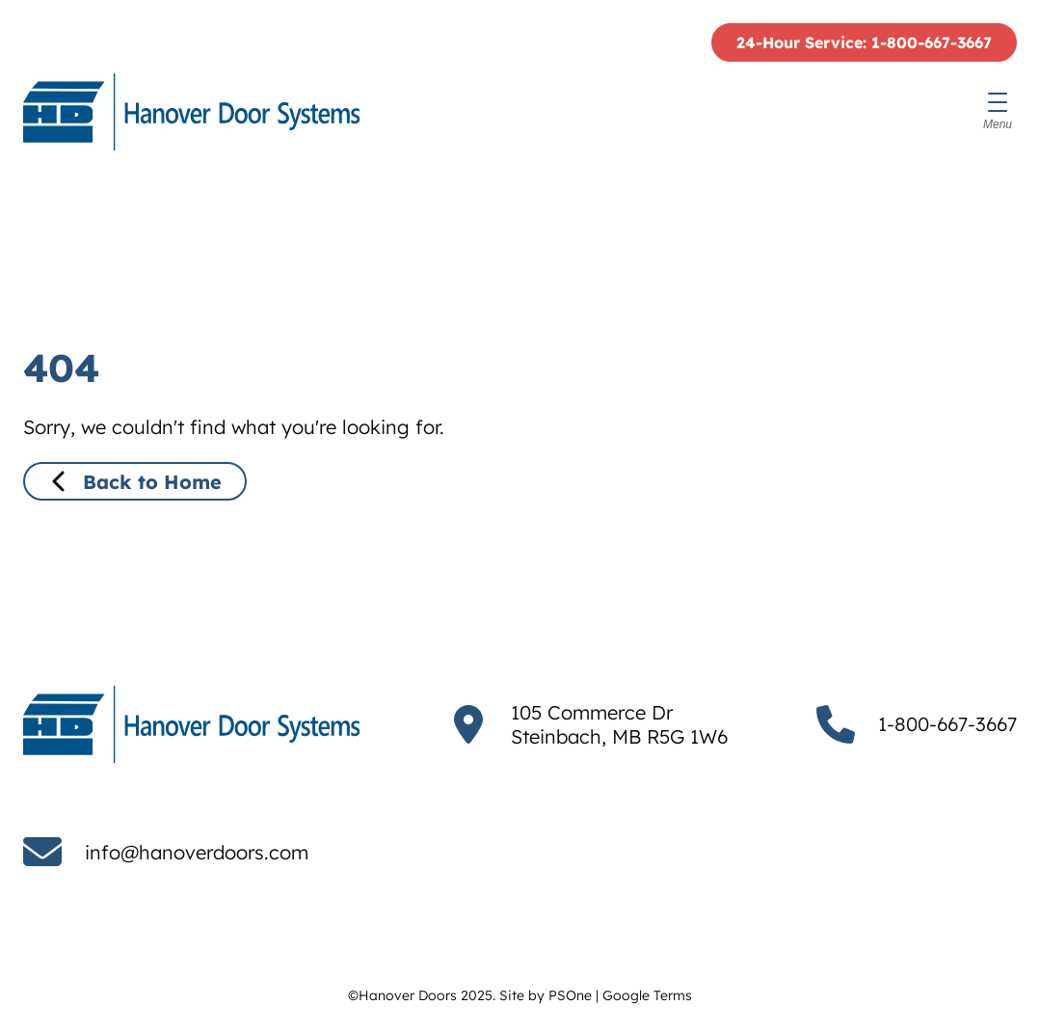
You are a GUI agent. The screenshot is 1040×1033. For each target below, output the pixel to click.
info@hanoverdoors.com (196, 852)
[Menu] (997, 112)
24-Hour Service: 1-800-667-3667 (864, 42)
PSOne (570, 995)
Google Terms (647, 995)
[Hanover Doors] (191, 111)
